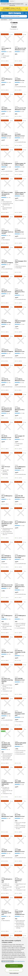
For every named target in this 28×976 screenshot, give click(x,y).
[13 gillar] (24, 217)
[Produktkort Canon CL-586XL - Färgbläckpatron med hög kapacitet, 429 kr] (7, 771)
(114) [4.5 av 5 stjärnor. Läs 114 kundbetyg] (23, 499)
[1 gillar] (25, 571)
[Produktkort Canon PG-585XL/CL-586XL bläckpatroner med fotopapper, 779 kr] (7, 512)
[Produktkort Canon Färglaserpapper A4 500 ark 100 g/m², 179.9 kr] (20, 154)
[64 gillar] (24, 307)
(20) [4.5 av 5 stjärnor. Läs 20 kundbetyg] (23, 784)
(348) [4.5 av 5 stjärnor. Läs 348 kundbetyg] (10, 439)
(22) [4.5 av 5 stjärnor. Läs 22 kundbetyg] (9, 853)
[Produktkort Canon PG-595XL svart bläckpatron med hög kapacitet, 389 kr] (7, 669)
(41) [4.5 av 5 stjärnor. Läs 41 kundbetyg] (23, 382)
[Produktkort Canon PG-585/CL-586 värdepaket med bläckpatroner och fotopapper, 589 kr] (7, 733)
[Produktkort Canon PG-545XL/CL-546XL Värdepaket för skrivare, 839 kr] (7, 183)
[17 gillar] (24, 179)
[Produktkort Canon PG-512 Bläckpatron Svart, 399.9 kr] (7, 486)
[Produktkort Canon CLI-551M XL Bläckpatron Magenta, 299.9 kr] (7, 340)
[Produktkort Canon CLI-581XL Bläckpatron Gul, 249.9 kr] (20, 221)
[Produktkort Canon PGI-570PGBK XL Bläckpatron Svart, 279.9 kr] (7, 546)
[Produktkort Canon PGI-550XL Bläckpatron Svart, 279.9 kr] (7, 125)
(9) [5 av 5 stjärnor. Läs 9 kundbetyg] (22, 818)
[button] (17, 29)
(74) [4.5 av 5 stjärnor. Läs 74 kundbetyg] (9, 197)
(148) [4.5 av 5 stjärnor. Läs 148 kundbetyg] (23, 166)
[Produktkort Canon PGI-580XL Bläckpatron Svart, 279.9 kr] (7, 98)
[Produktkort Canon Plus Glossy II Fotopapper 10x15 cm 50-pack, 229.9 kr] (7, 221)
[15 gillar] (11, 801)
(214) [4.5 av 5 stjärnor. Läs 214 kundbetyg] (23, 51)
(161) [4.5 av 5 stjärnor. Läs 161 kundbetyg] (23, 324)
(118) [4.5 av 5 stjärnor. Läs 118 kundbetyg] (23, 413)
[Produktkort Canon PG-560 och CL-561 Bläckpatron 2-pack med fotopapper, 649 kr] (7, 399)
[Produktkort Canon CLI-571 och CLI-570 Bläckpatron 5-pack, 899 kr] (20, 98)
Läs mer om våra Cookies (7, 961)
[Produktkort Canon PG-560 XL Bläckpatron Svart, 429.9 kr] (7, 281)
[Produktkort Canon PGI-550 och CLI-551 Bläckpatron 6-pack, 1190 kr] (7, 575)
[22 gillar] (11, 637)
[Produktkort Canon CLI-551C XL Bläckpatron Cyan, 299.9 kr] (20, 340)
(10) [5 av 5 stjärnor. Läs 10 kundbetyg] (23, 717)
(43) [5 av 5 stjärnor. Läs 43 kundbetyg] (23, 137)
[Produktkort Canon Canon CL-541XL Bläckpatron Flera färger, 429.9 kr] (20, 575)
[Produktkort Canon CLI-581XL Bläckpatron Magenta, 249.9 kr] (7, 252)
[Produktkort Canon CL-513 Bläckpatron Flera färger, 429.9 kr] (20, 546)
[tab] (4, 1)
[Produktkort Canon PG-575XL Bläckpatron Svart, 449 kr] (20, 805)
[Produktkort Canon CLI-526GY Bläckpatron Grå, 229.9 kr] (7, 703)
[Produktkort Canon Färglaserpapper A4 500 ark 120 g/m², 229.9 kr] (20, 183)
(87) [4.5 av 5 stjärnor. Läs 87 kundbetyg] (23, 682)
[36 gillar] (24, 34)
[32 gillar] (11, 542)
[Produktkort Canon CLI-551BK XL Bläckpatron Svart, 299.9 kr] (20, 369)
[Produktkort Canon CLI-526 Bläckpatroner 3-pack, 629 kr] (7, 641)
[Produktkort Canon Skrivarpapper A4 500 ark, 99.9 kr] (7, 39)
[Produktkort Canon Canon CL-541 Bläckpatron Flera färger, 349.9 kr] (20, 281)
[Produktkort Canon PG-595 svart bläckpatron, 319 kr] (20, 869)
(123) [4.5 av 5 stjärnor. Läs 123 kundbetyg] (23, 525)
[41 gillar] (11, 121)
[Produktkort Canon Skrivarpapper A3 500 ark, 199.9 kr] (20, 426)
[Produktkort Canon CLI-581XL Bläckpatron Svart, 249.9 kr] (20, 125)
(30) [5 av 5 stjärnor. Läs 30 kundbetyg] (9, 818)
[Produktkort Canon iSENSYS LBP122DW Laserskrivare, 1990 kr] (20, 733)
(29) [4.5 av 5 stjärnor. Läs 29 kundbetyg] (9, 235)
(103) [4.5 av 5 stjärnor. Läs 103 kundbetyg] (10, 559)
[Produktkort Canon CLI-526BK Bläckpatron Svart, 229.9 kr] (20, 840)
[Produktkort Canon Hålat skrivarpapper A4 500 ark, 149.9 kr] (20, 311)
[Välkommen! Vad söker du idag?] (15, 16)
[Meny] (2, 13)
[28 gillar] (24, 394)
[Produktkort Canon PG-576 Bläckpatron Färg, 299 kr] (7, 606)
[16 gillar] (11, 482)
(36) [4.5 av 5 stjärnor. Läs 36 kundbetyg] (23, 234)
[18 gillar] (11, 150)
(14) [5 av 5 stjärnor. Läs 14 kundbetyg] (9, 619)
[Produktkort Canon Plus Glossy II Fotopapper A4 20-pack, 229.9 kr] (7, 902)
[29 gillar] (11, 217)
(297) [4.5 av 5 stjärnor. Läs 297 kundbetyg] (10, 82)
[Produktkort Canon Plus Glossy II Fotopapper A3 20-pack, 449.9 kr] (20, 703)
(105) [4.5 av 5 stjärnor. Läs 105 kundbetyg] (10, 137)
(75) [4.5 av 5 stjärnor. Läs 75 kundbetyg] (9, 499)
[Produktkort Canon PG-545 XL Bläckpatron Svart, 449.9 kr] (7, 426)
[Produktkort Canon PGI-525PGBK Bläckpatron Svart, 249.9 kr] (20, 669)
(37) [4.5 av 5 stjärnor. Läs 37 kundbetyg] (9, 264)
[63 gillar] (24, 150)
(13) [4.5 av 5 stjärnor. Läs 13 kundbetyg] (23, 655)
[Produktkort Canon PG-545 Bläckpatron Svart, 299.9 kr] (7, 69)
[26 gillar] (11, 698)
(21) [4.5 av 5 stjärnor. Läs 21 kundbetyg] (23, 439)
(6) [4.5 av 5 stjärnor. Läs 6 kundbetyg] (9, 413)
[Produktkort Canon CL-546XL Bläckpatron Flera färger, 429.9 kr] (20, 399)
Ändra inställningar (14, 973)
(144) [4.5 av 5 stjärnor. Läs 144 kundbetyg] (10, 111)
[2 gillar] (25, 276)
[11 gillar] (24, 121)
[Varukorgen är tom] (26, 13)
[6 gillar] (25, 729)
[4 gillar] (25, 94)
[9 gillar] (11, 836)
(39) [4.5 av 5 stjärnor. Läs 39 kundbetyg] (9, 382)
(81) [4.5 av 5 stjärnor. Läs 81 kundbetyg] (9, 293)
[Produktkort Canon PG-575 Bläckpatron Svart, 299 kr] (20, 606)
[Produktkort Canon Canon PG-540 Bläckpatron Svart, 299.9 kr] (20, 486)
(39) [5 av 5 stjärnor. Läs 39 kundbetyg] (9, 353)
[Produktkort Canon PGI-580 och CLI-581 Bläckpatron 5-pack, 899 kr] (20, 39)
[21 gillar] (11, 336)
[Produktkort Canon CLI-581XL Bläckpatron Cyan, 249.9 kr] (20, 69)
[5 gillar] (11, 276)
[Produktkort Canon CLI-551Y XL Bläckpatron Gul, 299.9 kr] (7, 369)
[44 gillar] (11, 422)
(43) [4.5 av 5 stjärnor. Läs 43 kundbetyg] (23, 295)
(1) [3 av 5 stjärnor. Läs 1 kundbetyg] (9, 749)
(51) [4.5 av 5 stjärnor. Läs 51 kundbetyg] (23, 853)
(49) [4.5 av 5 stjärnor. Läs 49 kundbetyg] (9, 324)
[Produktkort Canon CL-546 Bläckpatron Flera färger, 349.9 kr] (7, 154)
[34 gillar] (24, 422)
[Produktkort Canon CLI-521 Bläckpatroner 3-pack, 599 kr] (7, 805)
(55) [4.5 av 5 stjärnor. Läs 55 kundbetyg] (23, 82)
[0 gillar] (11, 394)
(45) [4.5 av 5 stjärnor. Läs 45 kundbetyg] (23, 111)
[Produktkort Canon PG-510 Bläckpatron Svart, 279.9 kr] (20, 512)
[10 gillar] (11, 247)
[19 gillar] (11, 94)
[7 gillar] (25, 247)
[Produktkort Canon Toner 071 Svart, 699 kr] (7, 457)
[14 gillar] (24, 65)
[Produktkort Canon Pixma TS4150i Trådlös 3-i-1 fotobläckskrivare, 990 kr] (20, 902)
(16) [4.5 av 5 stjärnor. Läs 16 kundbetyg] (23, 916)
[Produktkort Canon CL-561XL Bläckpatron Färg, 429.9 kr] (7, 311)
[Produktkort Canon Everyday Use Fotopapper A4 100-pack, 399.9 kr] (20, 641)
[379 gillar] (11, 34)
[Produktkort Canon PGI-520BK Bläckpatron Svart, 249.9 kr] (20, 771)
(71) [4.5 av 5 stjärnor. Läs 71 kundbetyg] (23, 470)
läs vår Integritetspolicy (19, 961)
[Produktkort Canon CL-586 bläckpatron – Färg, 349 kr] (7, 869)
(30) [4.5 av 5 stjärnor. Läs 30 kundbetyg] (9, 715)
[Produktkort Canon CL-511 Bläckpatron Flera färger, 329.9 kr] (20, 457)
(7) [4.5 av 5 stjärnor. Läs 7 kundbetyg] (22, 746)
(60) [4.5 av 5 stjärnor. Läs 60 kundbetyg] (23, 353)
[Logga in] (22, 13)
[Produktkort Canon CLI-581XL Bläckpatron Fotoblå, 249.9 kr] (7, 840)
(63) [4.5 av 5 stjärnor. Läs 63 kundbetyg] (9, 588)
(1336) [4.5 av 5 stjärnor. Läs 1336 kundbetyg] (10, 51)
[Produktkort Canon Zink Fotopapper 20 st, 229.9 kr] (20, 252)
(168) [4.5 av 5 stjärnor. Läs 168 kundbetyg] (10, 166)
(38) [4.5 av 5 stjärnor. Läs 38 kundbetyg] (9, 916)
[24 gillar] (11, 65)
